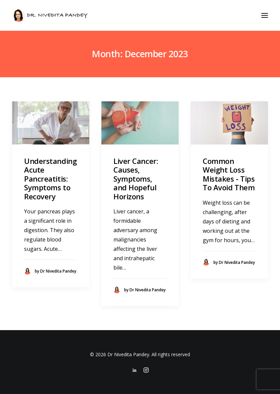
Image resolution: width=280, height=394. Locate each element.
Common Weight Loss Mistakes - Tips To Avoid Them (229, 174)
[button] (264, 15)
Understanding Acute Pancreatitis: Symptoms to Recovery (50, 178)
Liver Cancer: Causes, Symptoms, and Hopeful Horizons (135, 178)
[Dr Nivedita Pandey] (50, 15)
